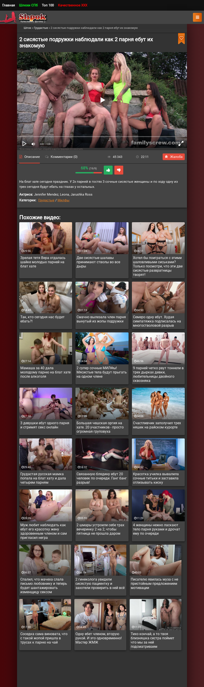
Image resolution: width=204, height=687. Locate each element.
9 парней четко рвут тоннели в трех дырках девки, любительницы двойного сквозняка (158, 374)
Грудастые (46, 200)
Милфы (63, 200)
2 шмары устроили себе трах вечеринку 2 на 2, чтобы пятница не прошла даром (100, 529)
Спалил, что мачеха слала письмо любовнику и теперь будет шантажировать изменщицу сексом (43, 585)
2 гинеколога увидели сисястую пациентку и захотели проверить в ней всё (100, 583)
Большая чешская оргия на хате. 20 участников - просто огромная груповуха (100, 427)
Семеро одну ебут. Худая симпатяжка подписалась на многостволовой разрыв (157, 321)
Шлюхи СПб (28, 5)
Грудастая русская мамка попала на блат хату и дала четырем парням (43, 478)
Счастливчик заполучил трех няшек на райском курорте (157, 425)
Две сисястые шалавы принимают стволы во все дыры (98, 262)
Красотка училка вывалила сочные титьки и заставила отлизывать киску (156, 478)
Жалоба (174, 157)
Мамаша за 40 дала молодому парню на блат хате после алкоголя (45, 372)
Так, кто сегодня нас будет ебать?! (42, 319)
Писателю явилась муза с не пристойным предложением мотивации (154, 583)
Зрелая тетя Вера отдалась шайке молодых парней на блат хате (42, 262)
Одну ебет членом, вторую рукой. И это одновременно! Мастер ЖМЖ (98, 638)
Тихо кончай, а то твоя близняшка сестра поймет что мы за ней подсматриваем (152, 640)
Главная (8, 5)
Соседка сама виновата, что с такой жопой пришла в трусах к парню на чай (43, 638)
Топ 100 (48, 5)
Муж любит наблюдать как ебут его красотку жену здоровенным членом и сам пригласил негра (43, 531)
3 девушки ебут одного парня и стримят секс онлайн (44, 425)
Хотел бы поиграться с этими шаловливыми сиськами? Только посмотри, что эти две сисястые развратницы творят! (158, 266)
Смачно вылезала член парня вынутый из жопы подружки (101, 319)
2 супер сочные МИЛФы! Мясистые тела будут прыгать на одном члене (102, 372)
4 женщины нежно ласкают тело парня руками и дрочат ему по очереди (156, 529)
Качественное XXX (72, 5)
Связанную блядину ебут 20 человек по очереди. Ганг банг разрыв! (102, 478)
